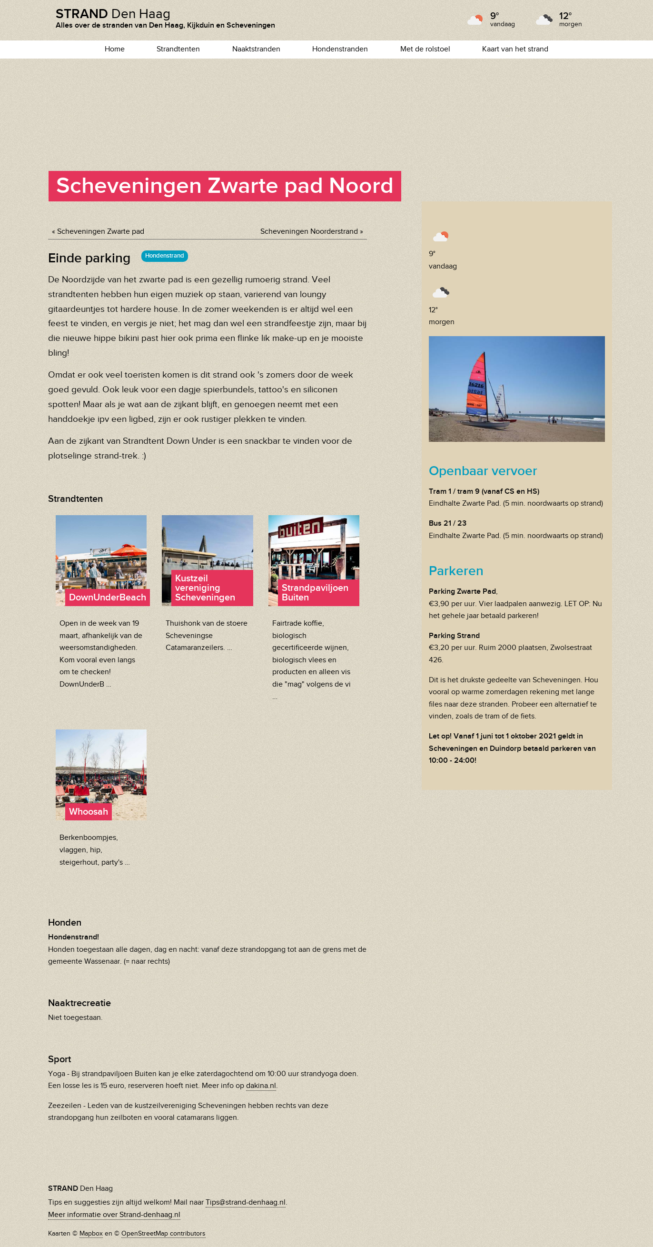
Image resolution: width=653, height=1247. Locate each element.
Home (115, 49)
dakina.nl (261, 1085)
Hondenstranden (340, 49)
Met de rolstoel (425, 49)
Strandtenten (178, 49)
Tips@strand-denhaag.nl (246, 1202)
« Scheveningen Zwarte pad (98, 231)
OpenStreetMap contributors (163, 1233)
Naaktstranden (256, 49)
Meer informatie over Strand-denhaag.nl (114, 1214)
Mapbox (91, 1233)
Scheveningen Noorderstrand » (311, 231)
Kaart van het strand (515, 49)
